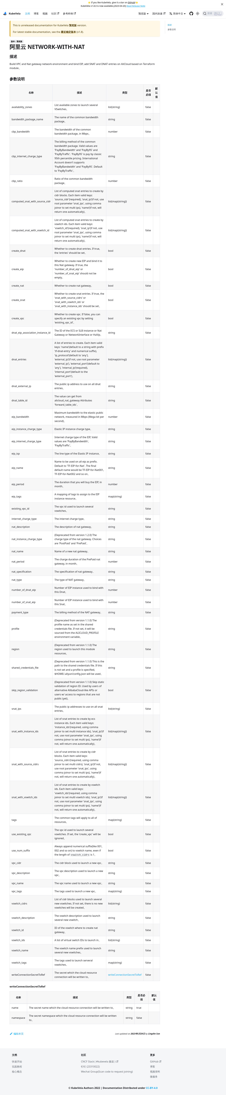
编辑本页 (17, 1033)
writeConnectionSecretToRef (124, 974)
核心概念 (17, 1071)
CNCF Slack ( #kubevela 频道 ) (99, 1061)
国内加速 (158, 13)
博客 (36, 13)
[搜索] (212, 13)
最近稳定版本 (68, 32)
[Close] (222, 4)
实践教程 (17, 1066)
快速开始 (17, 1061)
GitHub (131, 2)
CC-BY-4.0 (152, 1088)
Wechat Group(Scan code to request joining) (107, 1071)
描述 (170, 24)
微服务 (154, 1076)
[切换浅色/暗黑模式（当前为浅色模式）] (197, 13)
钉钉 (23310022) (90, 1066)
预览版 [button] (142, 13)
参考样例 (69, 13)
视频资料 (155, 1071)
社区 (55, 13)
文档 (27, 13)
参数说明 (172, 29)
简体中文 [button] (176, 13)
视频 (45, 13)
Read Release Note (135, 5)
